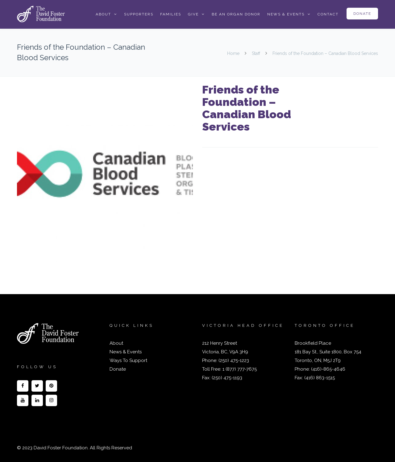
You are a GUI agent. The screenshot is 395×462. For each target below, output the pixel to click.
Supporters (138, 14)
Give (193, 14)
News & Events (286, 14)
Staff (256, 53)
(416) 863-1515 (319, 378)
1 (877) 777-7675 (239, 369)
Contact (328, 14)
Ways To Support (128, 360)
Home (234, 53)
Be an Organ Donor (236, 14)
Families (170, 14)
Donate (362, 13)
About (103, 14)
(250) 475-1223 (233, 360)
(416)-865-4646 (328, 369)
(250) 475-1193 (227, 378)
